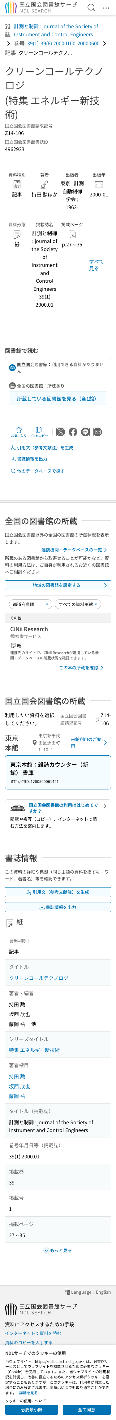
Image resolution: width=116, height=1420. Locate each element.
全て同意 (86, 1409)
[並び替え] (30, 604)
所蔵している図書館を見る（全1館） (58, 398)
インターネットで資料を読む (33, 1333)
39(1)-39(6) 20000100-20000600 (63, 43)
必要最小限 (31, 1409)
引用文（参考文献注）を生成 (41, 447)
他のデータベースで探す (37, 471)
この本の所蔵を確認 (82, 668)
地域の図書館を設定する (71, 585)
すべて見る (96, 265)
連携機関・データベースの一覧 (75, 550)
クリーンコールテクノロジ (38, 978)
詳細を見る (28, 1392)
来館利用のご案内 (90, 742)
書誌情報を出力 (28, 459)
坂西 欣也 (19, 1086)
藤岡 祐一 (19, 1095)
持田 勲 (17, 1076)
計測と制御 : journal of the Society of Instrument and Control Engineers (56, 30)
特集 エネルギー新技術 (34, 1050)
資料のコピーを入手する (29, 1342)
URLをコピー (38, 432)
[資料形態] (78, 604)
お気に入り (19, 432)
